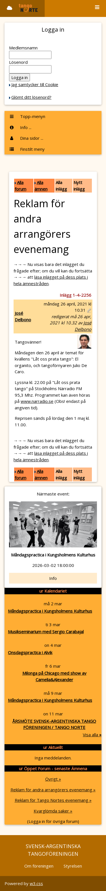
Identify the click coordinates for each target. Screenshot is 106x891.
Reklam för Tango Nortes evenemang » (53, 800)
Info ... (20, 127)
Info (53, 578)
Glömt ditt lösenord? (31, 97)
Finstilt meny (27, 149)
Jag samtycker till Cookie (34, 84)
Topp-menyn (27, 116)
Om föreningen (38, 866)
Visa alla (92, 734)
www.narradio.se (37, 401)
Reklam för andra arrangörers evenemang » (53, 789)
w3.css (36, 883)
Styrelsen (73, 866)
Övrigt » (53, 779)
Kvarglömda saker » (53, 811)
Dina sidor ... (26, 138)
